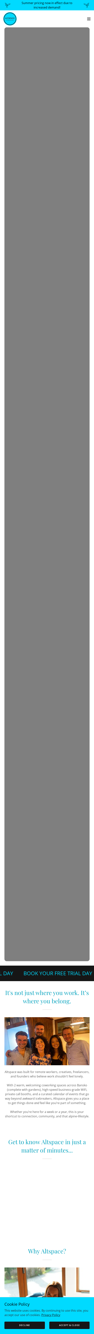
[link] (10, 19)
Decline (24, 1325)
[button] (89, 19)
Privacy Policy (50, 1315)
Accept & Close (69, 1325)
